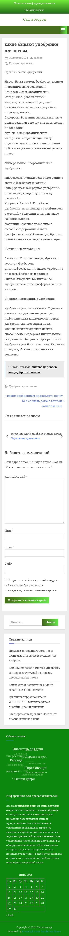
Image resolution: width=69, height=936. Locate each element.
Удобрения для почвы (23, 386)
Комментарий (16, 476)
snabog (38, 57)
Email (10, 547)
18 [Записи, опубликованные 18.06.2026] (25, 897)
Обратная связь (34, 10)
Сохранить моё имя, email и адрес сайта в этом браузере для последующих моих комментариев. (31, 585)
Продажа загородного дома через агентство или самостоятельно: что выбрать (32, 655)
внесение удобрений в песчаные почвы (36, 433)
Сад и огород (34, 19)
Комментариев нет (21, 63)
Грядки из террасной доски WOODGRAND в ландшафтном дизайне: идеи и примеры (29, 701)
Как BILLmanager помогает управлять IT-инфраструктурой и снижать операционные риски (34, 672)
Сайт (8, 563)
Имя (9, 530)
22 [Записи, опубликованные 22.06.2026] (9, 903)
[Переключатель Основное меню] (63, 30)
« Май (9, 915)
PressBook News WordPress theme (41, 931)
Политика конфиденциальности (34, 3)
